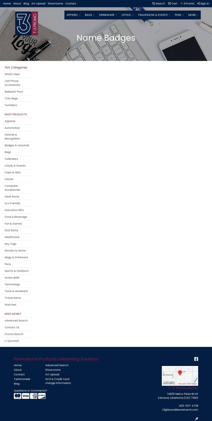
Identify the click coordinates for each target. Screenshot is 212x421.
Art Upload (38, 3)
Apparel (74, 15)
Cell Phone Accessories (12, 83)
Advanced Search (16, 321)
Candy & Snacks (15, 166)
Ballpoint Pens (14, 92)
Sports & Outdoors (17, 271)
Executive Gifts (14, 210)
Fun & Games (13, 223)
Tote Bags (11, 98)
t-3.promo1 (12, 341)
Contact (70, 3)
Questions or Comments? (30, 391)
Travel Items (13, 298)
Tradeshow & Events (154, 15)
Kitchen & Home (15, 251)
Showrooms (55, 3)
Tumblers (11, 105)
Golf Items (11, 230)
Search (158, 3)
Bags (90, 15)
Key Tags (10, 244)
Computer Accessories (12, 188)
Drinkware (108, 15)
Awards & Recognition (12, 136)
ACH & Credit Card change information (58, 381)
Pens (179, 15)
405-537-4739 (188, 406)
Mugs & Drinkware (16, 257)
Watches (10, 305)
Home (7, 3)
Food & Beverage (16, 217)
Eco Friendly (12, 203)
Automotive (12, 128)
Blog (26, 3)
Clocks (9, 179)
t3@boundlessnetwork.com (180, 410)
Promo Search (14, 334)
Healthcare (12, 237)
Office (128, 15)
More (193, 15)
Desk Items (12, 196)
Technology (12, 284)
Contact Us (12, 327)
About (17, 3)
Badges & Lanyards (17, 145)
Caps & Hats (13, 172)
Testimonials (22, 379)
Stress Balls (12, 278)
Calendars (11, 159)
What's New (12, 74)
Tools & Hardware (16, 291)
